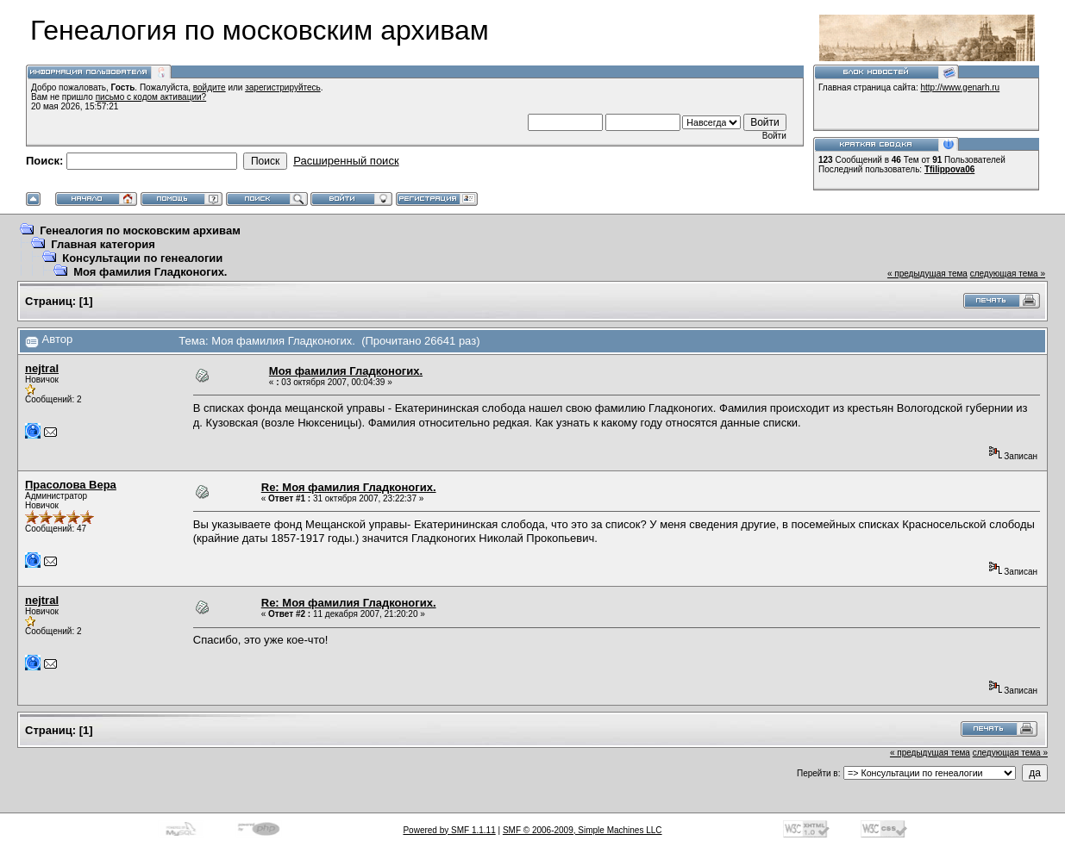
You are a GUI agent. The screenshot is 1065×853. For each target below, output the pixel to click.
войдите (209, 87)
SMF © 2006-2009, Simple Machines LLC (582, 830)
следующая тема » (1007, 273)
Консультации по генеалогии (142, 258)
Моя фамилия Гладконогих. (150, 271)
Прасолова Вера (70, 484)
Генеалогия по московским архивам (140, 230)
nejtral (42, 368)
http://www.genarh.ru (959, 87)
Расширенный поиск (345, 160)
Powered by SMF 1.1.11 (449, 830)
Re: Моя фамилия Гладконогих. (348, 487)
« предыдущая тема (927, 273)
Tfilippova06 (949, 169)
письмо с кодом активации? (151, 97)
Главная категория (103, 244)
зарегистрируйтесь (283, 87)
